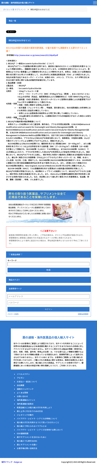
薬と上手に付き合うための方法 (30, 411)
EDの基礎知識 (22, 433)
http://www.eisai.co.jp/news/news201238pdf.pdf (36, 55)
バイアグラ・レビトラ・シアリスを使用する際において (40, 430)
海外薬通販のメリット (26, 400)
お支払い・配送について (27, 381)
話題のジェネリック (25, 389)
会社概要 (20, 385)
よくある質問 (22, 392)
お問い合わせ (22, 396)
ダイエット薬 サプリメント (14, 9)
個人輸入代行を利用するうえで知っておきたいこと (38, 422)
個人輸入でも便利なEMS (27, 441)
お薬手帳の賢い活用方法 (27, 448)
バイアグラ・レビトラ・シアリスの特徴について (37, 418)
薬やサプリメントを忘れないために (31, 437)
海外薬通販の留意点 (25, 404)
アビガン (20, 378)
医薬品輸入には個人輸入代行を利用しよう (34, 407)
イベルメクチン (23, 374)
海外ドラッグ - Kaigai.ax (11, 462)
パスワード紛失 (13, 314)
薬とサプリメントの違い (27, 444)
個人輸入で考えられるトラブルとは (31, 426)
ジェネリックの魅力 (25, 415)
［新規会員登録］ (83, 314)
